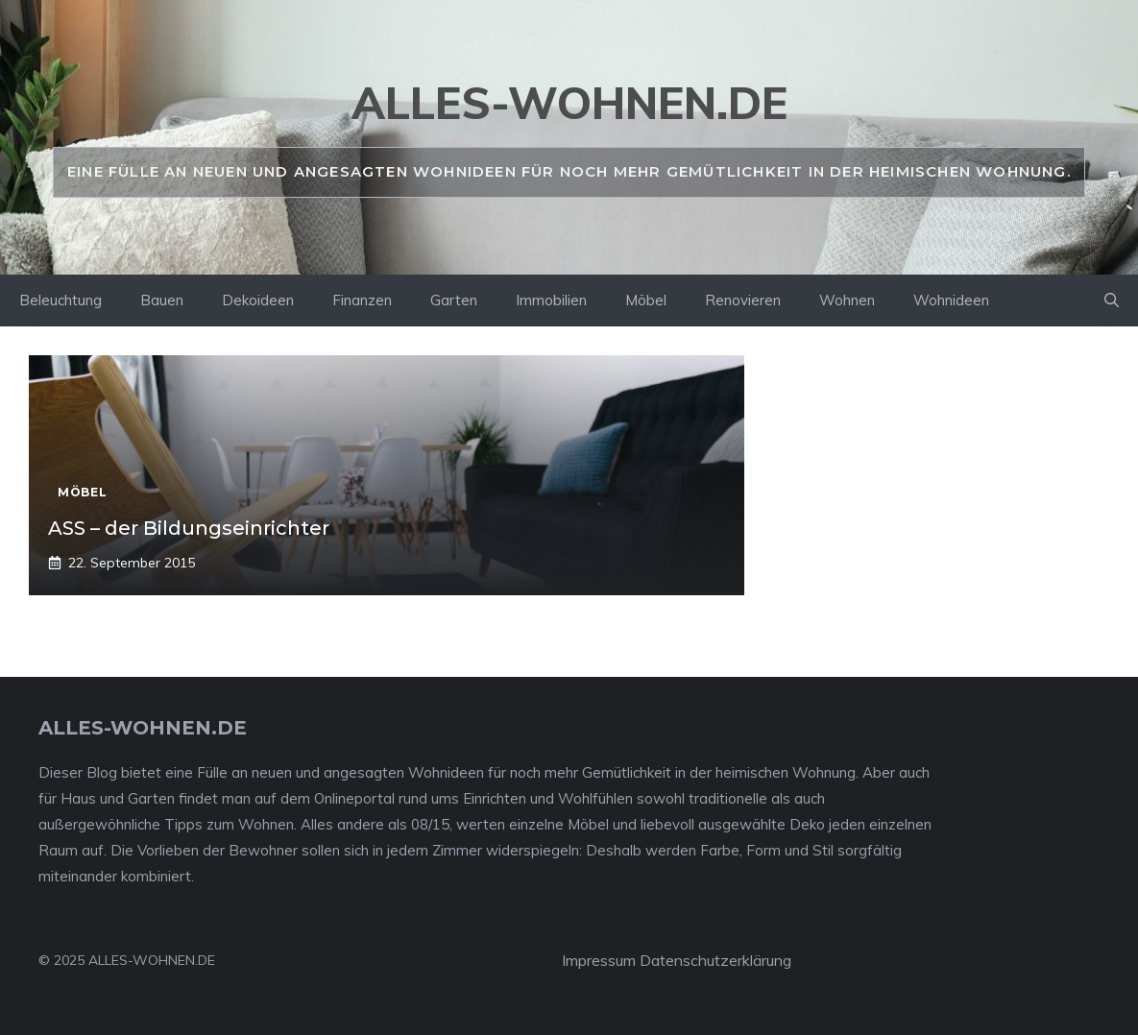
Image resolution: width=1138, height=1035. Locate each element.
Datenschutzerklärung (715, 960)
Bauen (161, 300)
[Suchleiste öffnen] (1111, 300)
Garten (453, 300)
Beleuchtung (60, 300)
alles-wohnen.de (569, 103)
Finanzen (362, 300)
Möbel (645, 300)
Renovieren (743, 300)
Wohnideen (951, 300)
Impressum (599, 960)
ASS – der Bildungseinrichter (188, 528)
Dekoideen (258, 300)
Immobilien (551, 300)
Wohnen (847, 300)
